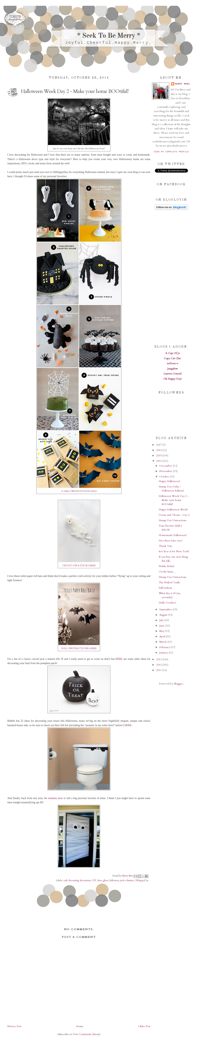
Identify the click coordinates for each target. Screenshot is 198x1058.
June (162, 625)
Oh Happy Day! (172, 379)
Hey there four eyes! (170, 540)
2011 (159, 670)
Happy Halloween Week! (173, 509)
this (86, 148)
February (165, 647)
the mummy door (53, 798)
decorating (74, 880)
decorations (85, 880)
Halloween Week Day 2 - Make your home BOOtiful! (174, 500)
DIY (94, 880)
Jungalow (172, 368)
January (164, 652)
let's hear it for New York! (174, 551)
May (162, 631)
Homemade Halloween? (173, 535)
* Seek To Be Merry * (108, 36)
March (163, 642)
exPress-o (172, 363)
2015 (159, 455)
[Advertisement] (171, 277)
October (164, 476)
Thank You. (165, 546)
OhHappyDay (141, 880)
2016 (159, 450)
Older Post (144, 1026)
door (99, 880)
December (166, 466)
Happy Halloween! (169, 481)
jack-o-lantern (126, 880)
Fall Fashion (165, 588)
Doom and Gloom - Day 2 (174, 515)
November (166, 471)
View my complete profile (171, 152)
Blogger (178, 683)
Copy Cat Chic (172, 358)
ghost (105, 880)
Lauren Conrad (172, 373)
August (163, 615)
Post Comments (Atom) (86, 1034)
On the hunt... (167, 571)
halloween (114, 880)
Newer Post (14, 1026)
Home (79, 1026)
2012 (159, 665)
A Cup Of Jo (172, 353)
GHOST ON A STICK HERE (79, 565)
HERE (119, 659)
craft (65, 880)
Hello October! (167, 602)
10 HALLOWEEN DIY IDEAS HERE (79, 491)
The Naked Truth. (169, 582)
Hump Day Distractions (172, 520)
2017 (159, 445)
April (162, 636)
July (161, 620)
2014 (159, 461)
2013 (159, 659)
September (166, 609)
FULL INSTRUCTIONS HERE (78, 648)
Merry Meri (128, 875)
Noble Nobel (166, 566)
